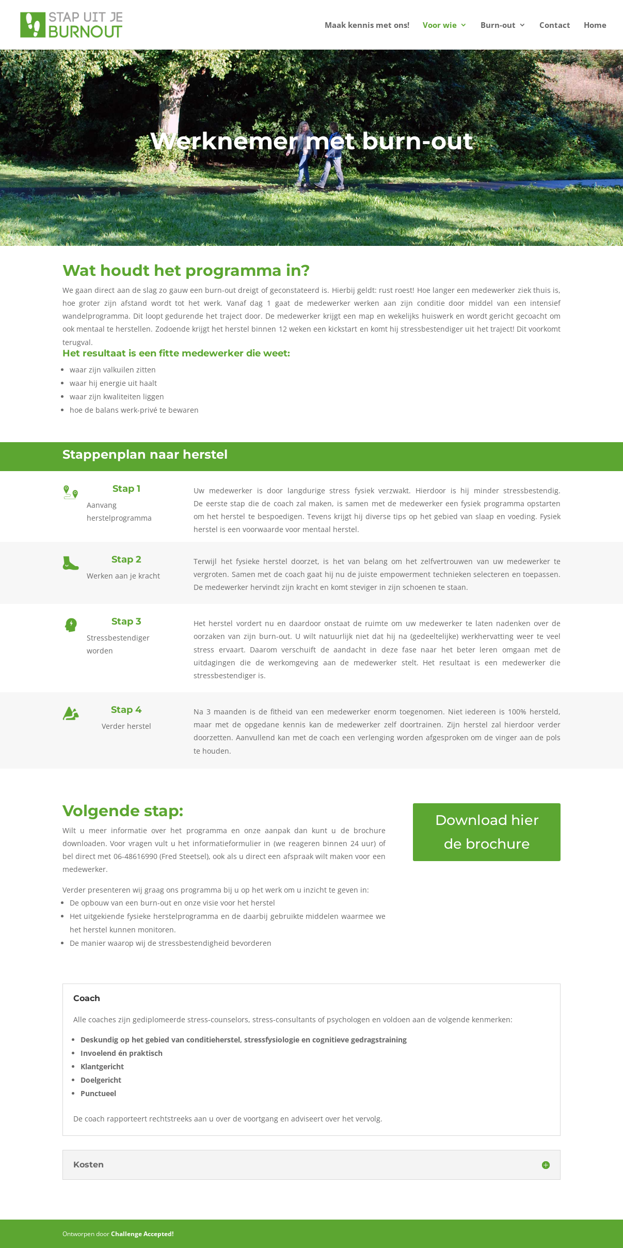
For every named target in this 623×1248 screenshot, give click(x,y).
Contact (554, 25)
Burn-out (498, 25)
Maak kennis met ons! (367, 25)
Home (595, 25)
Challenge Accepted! (142, 1233)
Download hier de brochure (487, 832)
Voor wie (440, 25)
